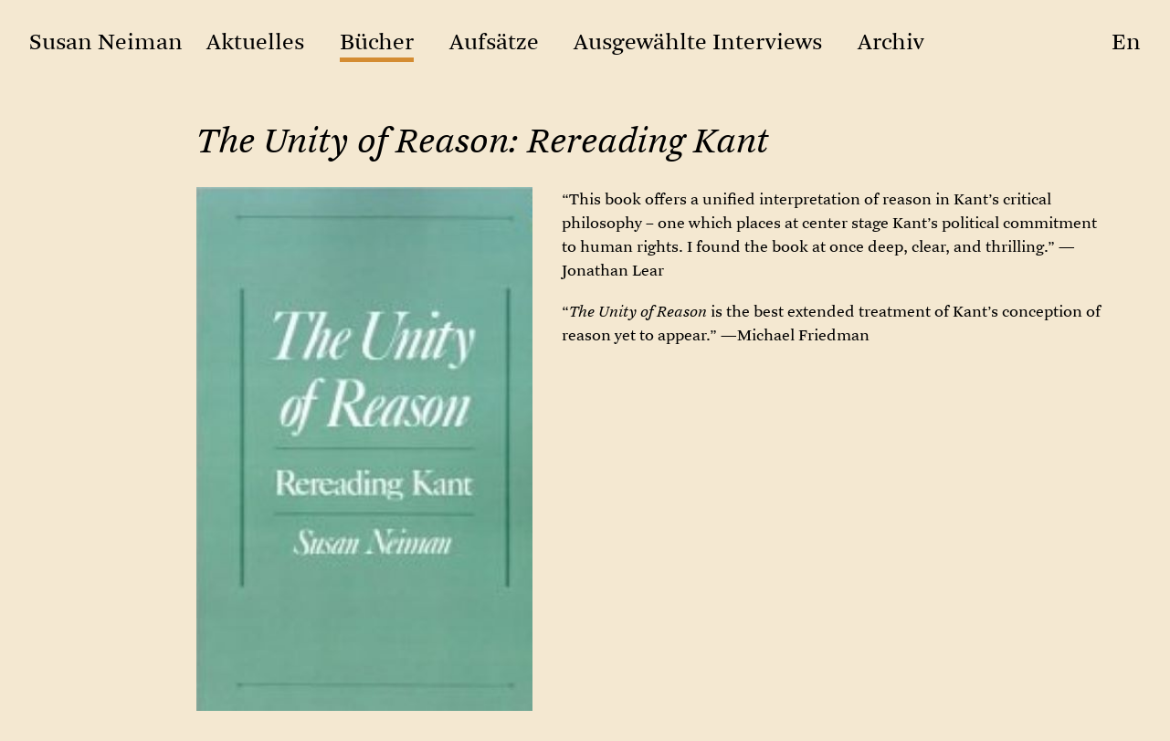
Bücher (377, 41)
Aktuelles (255, 41)
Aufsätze (494, 41)
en (1126, 41)
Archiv (891, 41)
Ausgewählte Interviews (698, 41)
